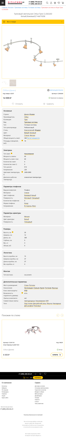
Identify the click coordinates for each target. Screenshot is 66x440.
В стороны (28, 206)
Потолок (32, 285)
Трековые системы (21, 7)
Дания (12, 90)
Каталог (11, 7)
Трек (26, 120)
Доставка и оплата (40, 386)
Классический (29, 130)
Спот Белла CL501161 (11, 345)
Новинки (4, 394)
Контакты (4, 386)
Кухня (42, 288)
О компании (7, 383)
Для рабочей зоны (39, 303)
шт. (26, 378)
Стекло (26, 135)
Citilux (6, 90)
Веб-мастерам (39, 394)
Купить (57, 355)
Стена (26, 285)
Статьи (37, 401)
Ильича (49, 303)
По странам (5, 390)
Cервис (37, 383)
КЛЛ (47, 301)
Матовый (27, 198)
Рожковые (37, 306)
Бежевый (33, 133)
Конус (26, 203)
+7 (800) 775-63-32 (35, 2)
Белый (26, 133)
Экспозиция (28, 288)
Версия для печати (55, 90)
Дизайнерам (38, 396)
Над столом (28, 303)
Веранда (55, 288)
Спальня (36, 288)
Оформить (38, 377)
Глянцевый (35, 198)
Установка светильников (41, 388)
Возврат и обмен (39, 392)
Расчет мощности (33, 138)
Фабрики (4, 388)
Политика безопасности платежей (33, 415)
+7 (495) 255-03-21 (35, 4)
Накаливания (29, 154)
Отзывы (37, 397)
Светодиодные (29, 301)
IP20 (25, 291)
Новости (37, 399)
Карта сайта (5, 397)
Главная (4, 7)
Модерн (38, 130)
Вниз (34, 206)
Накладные (57, 303)
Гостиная (48, 288)
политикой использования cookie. (33, 427)
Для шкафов (28, 306)
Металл (32, 135)
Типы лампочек (39, 403)
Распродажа (5, 392)
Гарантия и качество (40, 390)
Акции (3, 396)
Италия (32, 114)
